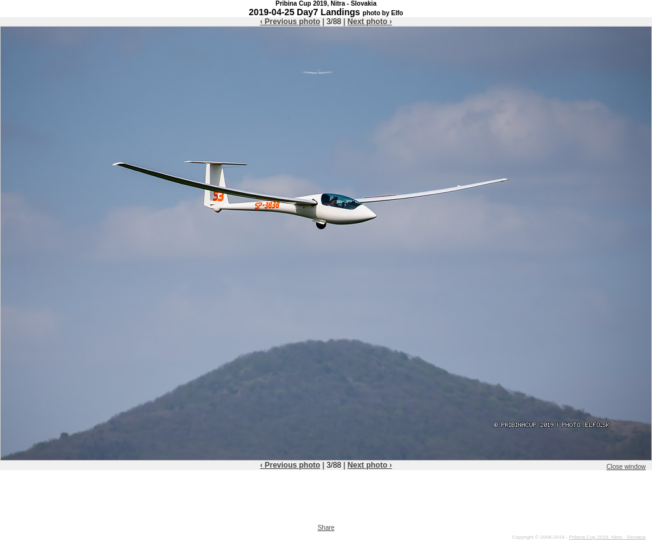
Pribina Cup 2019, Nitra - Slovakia (607, 537)
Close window (626, 466)
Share (326, 527)
